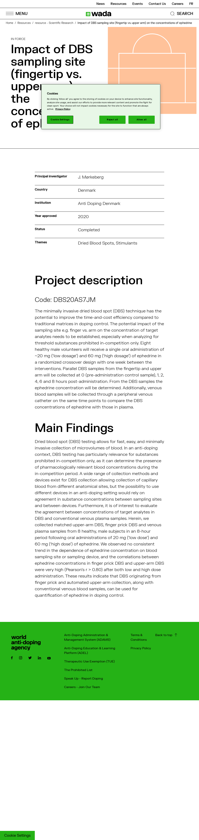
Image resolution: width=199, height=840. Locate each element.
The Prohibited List (78, 670)
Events (137, 4)
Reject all (112, 119)
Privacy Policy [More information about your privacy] (62, 109)
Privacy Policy (141, 648)
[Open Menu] (16, 13)
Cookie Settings (17, 835)
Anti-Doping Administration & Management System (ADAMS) (87, 637)
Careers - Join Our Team (82, 687)
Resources (119, 4)
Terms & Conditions (139, 637)
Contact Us (157, 4)
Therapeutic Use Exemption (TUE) (89, 661)
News (100, 4)
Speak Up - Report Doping (83, 678)
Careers (177, 4)
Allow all (142, 119)
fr (191, 4)
